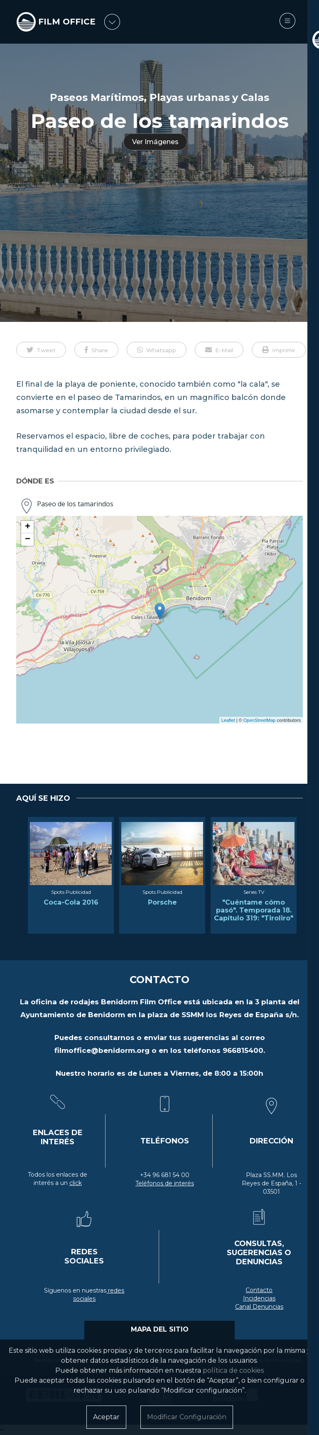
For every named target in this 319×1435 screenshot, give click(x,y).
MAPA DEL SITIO (160, 1329)
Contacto (258, 1290)
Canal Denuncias (259, 1306)
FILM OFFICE (68, 21)
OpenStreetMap (259, 720)
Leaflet (228, 720)
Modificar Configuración (186, 1417)
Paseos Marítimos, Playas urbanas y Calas (159, 97)
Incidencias (259, 1298)
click (75, 1183)
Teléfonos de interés (164, 1183)
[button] (41, 350)
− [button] (27, 539)
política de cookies (233, 1370)
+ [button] (27, 527)
